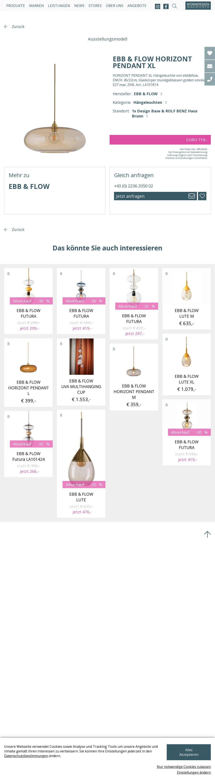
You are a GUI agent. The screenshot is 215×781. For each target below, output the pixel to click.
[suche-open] (174, 6)
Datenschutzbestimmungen (26, 758)
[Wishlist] (210, 53)
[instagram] (157, 6)
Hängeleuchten (147, 102)
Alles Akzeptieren (188, 752)
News (79, 5)
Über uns (114, 5)
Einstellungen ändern (194, 772)
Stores (95, 5)
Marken (36, 5)
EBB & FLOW (145, 93)
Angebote (137, 5)
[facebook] (166, 6)
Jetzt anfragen (130, 196)
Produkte (15, 5)
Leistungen (59, 5)
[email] (210, 66)
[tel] (210, 79)
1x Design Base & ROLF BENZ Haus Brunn (164, 113)
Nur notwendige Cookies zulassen (184, 766)
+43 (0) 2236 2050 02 (133, 186)
